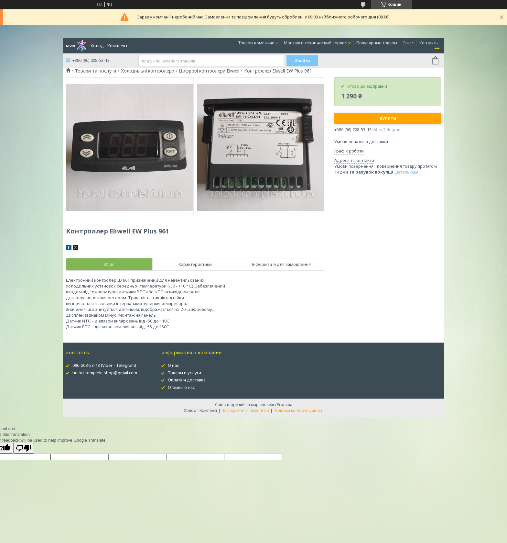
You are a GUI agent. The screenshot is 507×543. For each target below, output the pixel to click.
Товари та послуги (95, 71)
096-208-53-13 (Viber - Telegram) (104, 365)
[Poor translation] (23, 448)
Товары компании (256, 43)
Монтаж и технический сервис (315, 43)
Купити (388, 118)
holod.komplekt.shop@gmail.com (104, 373)
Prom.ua (284, 404)
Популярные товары (376, 43)
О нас (408, 43)
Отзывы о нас (181, 387)
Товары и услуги (184, 373)
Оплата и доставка (187, 380)
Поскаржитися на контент (245, 410)
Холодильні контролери (147, 71)
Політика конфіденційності (298, 410)
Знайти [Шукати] (302, 60)
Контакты (428, 43)
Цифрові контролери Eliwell (209, 71)
